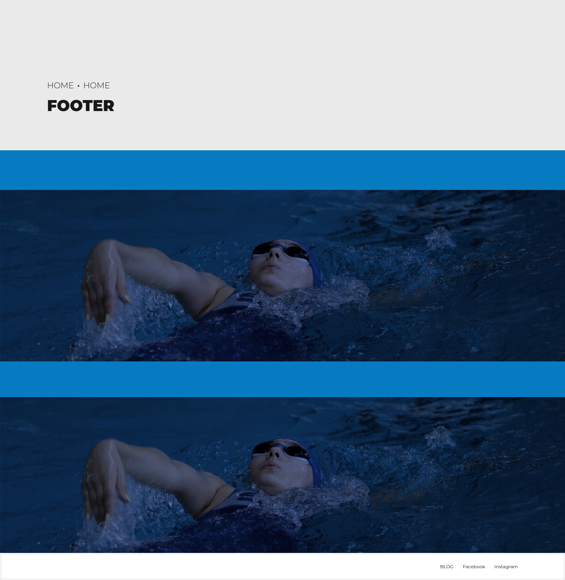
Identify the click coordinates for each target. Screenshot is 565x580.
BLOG (447, 566)
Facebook (474, 566)
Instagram (506, 566)
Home (60, 85)
